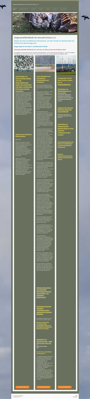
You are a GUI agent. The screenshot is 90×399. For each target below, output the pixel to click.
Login (76, 395)
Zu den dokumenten (43, 387)
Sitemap (21, 395)
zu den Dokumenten (64, 387)
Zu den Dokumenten (22, 387)
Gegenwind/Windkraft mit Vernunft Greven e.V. (26, 4)
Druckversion (16, 395)
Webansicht (75, 396)
